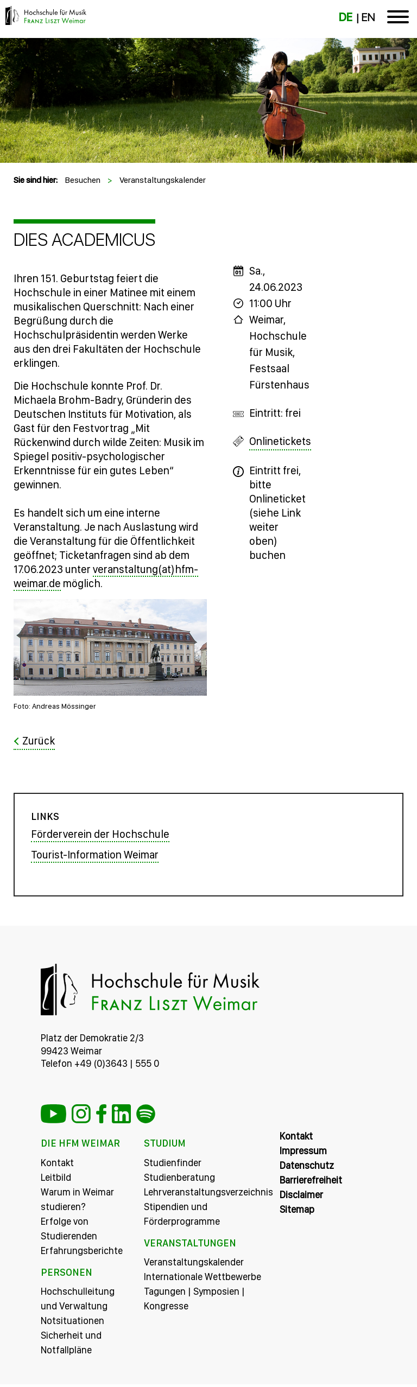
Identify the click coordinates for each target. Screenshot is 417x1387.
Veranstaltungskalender (162, 180)
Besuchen (82, 180)
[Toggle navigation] (398, 19)
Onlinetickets (280, 441)
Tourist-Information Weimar (95, 857)
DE (345, 17)
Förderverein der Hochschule (100, 836)
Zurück (38, 740)
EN (368, 17)
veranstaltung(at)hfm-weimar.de (106, 576)
